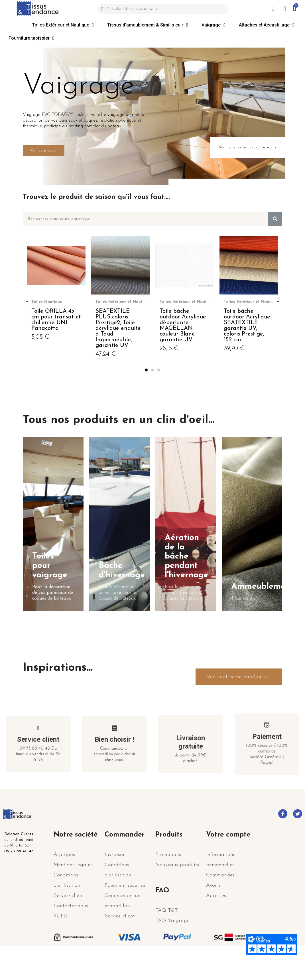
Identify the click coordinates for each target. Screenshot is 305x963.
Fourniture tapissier (31, 38)
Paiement (267, 748)
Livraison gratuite (190, 754)
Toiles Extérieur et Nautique (63, 25)
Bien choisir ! (114, 751)
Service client (38, 751)
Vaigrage (213, 25)
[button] (43, 150)
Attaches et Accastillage (266, 25)
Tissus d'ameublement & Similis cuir (147, 25)
